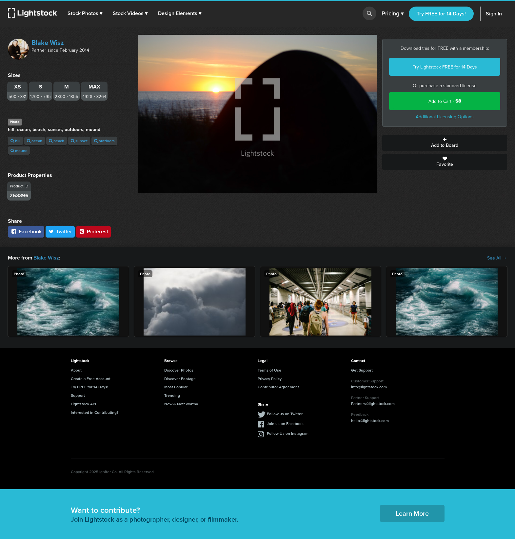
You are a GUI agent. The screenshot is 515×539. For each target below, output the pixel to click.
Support (78, 395)
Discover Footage (180, 378)
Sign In (494, 13)
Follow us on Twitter (285, 413)
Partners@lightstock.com (373, 403)
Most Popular (176, 387)
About (76, 370)
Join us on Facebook (285, 423)
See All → (497, 258)
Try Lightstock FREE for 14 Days (445, 67)
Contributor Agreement (278, 387)
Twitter (60, 231)
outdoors (104, 141)
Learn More (412, 513)
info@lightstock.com (369, 387)
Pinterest (93, 231)
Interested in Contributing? (95, 412)
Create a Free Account (90, 378)
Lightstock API (83, 404)
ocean (34, 141)
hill (15, 141)
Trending (172, 395)
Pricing (393, 14)
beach (56, 141)
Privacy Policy (270, 378)
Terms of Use (269, 370)
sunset (79, 141)
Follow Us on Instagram (287, 433)
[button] (85, 13)
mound (19, 150)
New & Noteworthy (181, 404)
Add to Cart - (444, 101)
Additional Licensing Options (445, 116)
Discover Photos (178, 370)
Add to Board (444, 142)
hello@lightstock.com (370, 420)
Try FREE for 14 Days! (441, 13)
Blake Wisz (47, 43)
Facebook (26, 231)
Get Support (362, 370)
